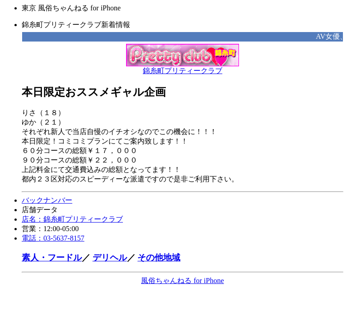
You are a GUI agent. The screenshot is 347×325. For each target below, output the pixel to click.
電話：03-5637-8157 (53, 238)
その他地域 (158, 257)
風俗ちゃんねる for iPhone (182, 280)
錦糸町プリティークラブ (182, 67)
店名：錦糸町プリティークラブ (72, 219)
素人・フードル (52, 257)
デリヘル (110, 257)
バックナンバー (47, 200)
